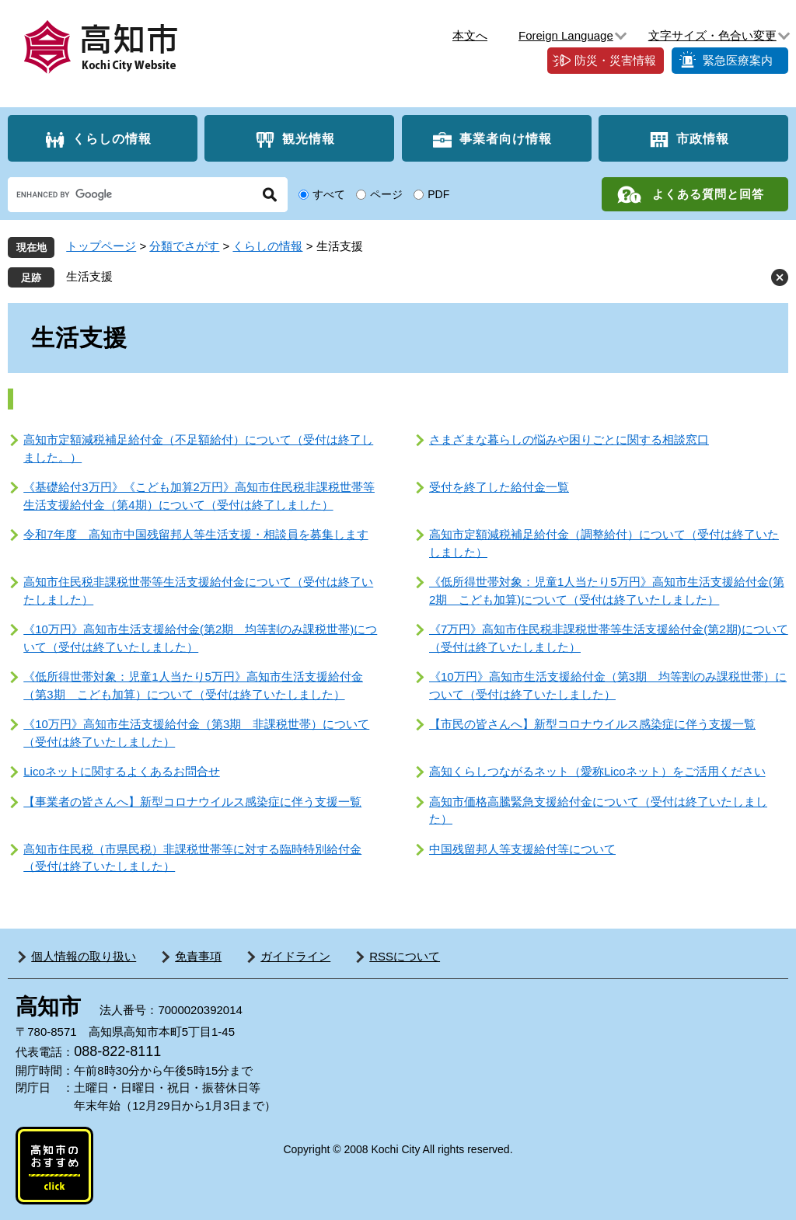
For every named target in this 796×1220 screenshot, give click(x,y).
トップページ (101, 246)
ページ (386, 194)
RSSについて (404, 956)
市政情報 (702, 138)
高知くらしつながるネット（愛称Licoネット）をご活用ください (597, 771)
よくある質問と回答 (708, 193)
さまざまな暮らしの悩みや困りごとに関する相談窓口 (569, 439)
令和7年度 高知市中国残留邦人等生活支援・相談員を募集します (195, 534)
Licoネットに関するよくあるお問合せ (121, 771)
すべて (328, 194)
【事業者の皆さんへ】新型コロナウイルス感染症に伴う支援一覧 (192, 801)
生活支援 (89, 276)
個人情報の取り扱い (83, 956)
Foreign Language (565, 35)
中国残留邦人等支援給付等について (522, 849)
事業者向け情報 (505, 138)
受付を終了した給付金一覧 (499, 486)
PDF (438, 194)
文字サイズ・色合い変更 (712, 35)
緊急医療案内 (738, 60)
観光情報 (308, 138)
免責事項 (198, 956)
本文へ (469, 35)
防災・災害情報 (615, 60)
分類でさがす (184, 246)
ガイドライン (295, 956)
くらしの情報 (112, 138)
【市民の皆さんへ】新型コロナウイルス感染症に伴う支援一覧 (592, 723)
